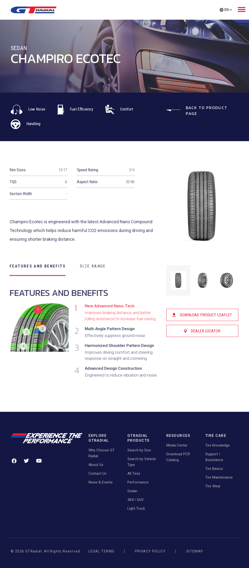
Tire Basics (214, 468)
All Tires (133, 473)
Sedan (132, 491)
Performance (138, 482)
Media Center (176, 445)
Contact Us (98, 473)
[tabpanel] (80, 334)
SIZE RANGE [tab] (89, 266)
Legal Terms (101, 551)
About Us (96, 465)
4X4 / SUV (135, 500)
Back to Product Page (196, 110)
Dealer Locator (203, 330)
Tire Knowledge (217, 445)
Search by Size (139, 450)
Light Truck (136, 508)
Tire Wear (213, 486)
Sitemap (194, 551)
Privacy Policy (150, 551)
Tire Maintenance (219, 477)
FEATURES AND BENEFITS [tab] (34, 266)
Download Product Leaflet (203, 314)
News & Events (101, 482)
